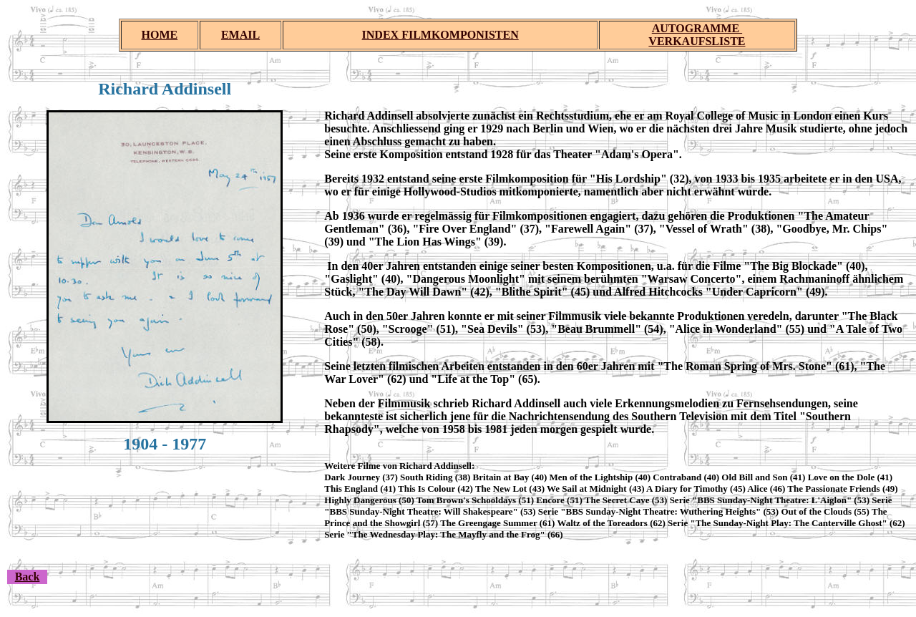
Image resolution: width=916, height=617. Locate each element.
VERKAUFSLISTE (696, 41)
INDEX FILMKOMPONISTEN (440, 35)
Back (27, 576)
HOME (160, 35)
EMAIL (240, 35)
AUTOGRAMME (697, 28)
